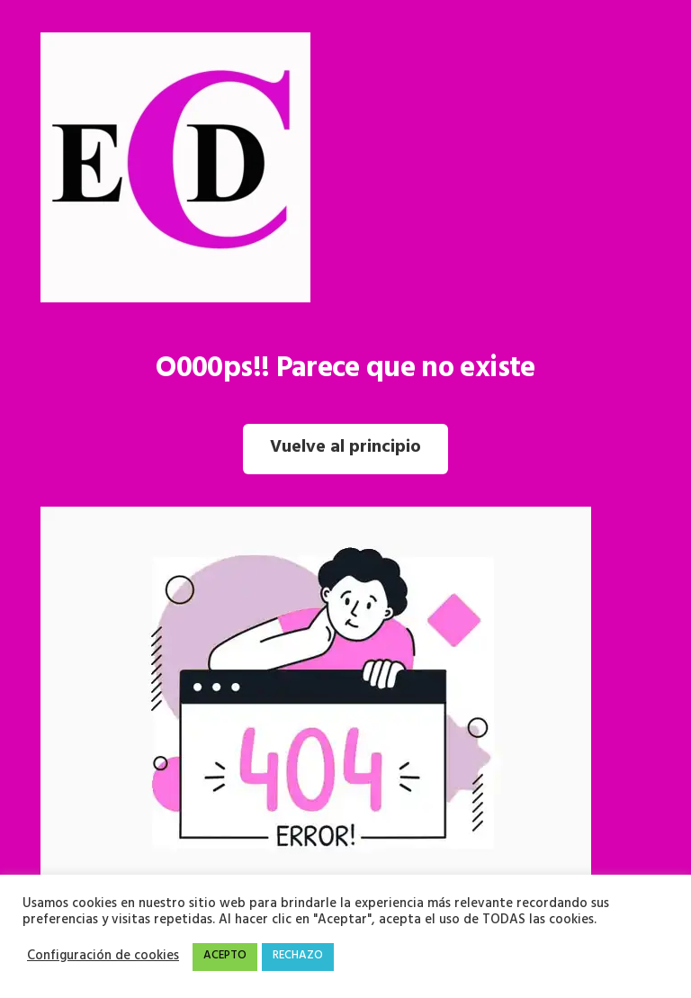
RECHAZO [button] (298, 956)
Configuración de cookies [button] (103, 957)
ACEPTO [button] (225, 956)
